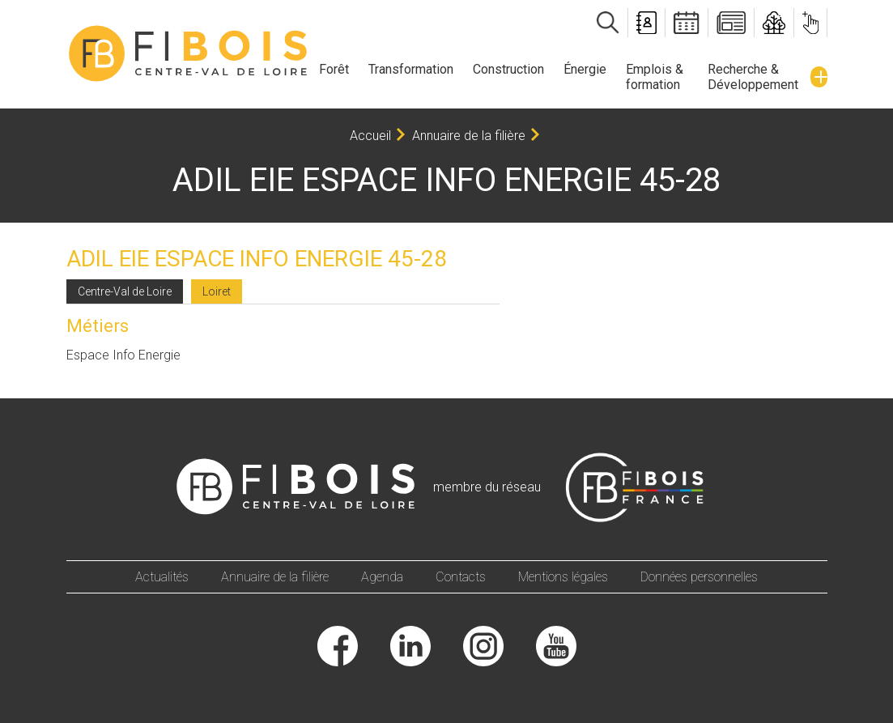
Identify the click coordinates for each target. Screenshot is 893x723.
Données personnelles (699, 577)
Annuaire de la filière (468, 135)
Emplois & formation (654, 77)
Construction (508, 69)
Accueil (370, 135)
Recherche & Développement (753, 77)
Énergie (584, 69)
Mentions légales (563, 577)
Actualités (162, 577)
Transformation (410, 69)
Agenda (382, 577)
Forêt (334, 69)
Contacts (461, 577)
